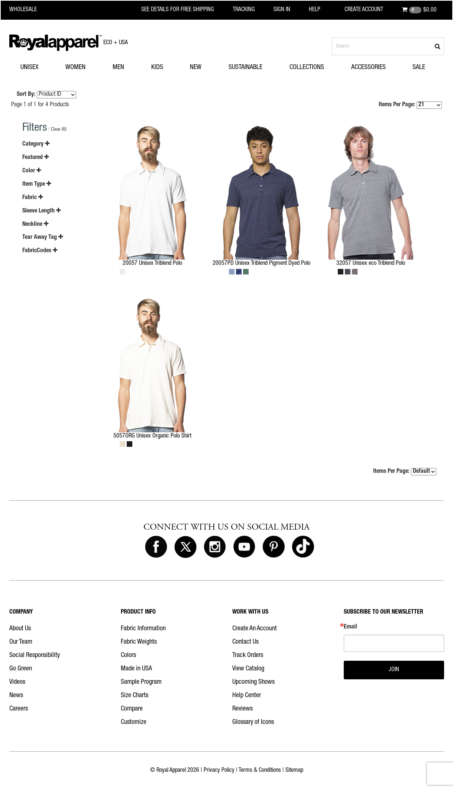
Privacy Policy (219, 771)
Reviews (242, 709)
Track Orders (247, 655)
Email (350, 627)
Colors (128, 655)
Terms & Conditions (260, 771)
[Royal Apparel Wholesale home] (29, 10)
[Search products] (388, 46)
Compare (132, 709)
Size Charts (134, 695)
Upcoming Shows (253, 682)
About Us (20, 628)
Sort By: (26, 95)
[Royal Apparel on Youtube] (244, 547)
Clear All (59, 129)
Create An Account (254, 628)
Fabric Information (143, 628)
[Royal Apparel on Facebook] (156, 547)
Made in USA (136, 669)
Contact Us (245, 642)
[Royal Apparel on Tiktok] (303, 547)
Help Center (246, 695)
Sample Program (141, 682)
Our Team (20, 642)
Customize (133, 722)
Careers (18, 709)
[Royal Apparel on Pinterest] (273, 547)
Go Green (20, 669)
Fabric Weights (139, 642)
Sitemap (294, 771)
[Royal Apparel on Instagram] (215, 547)
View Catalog (248, 669)
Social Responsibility (34, 655)
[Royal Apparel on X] (185, 547)
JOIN (394, 670)
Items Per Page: (410, 105)
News (16, 695)
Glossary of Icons (253, 722)
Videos (17, 682)
